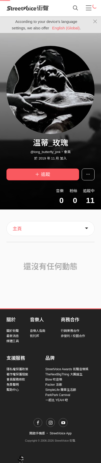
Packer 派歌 (53, 384)
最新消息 (12, 336)
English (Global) (66, 28)
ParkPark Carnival (57, 395)
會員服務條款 (15, 379)
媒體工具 (12, 341)
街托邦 (34, 336)
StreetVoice (27, 8)
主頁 (17, 228)
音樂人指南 (37, 331)
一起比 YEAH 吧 (56, 400)
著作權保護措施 (17, 374)
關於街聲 (12, 331)
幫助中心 (12, 390)
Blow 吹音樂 (53, 379)
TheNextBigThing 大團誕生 (63, 374)
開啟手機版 (37, 433)
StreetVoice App (61, 433)
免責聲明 (12, 384)
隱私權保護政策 (17, 369)
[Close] (95, 22)
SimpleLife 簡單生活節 (60, 390)
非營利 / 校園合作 (73, 336)
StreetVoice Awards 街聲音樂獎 (66, 369)
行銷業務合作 (70, 331)
